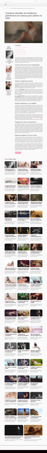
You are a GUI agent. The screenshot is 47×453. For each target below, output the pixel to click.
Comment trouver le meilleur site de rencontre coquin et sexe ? (10, 302)
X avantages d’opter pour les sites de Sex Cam (36, 318)
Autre (8, 8)
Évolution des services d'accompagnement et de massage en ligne (9, 61)
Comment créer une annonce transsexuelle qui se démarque (10, 203)
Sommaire (18, 45)
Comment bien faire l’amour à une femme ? (35, 269)
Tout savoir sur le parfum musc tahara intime (23, 417)
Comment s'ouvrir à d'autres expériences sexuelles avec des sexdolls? (22, 253)
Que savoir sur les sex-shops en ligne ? (23, 318)
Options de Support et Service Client (20, 54)
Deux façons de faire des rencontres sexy (10, 351)
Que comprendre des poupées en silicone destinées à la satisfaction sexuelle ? (14, 437)
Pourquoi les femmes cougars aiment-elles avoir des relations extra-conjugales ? (11, 237)
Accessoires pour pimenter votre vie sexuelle (11, 384)
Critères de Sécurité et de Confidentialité (21, 47)
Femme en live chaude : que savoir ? (36, 401)
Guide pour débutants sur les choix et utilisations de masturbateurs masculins (36, 187)
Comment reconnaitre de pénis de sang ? (36, 368)
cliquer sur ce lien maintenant (36, 118)
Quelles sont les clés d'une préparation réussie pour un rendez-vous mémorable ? (23, 270)
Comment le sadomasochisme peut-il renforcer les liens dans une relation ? (36, 237)
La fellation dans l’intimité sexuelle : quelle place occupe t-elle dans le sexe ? (36, 286)
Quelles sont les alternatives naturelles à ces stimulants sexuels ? (23, 335)
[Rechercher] (38, 1)
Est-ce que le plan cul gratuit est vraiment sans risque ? (36, 220)
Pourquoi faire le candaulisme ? (34, 384)
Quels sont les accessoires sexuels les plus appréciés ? (11, 285)
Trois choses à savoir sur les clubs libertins (36, 417)
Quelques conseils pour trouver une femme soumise (36, 352)
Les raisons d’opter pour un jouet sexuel (23, 302)
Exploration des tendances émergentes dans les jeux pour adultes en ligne (23, 187)
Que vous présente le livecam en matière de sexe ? (36, 335)
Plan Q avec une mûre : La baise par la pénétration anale (10, 269)
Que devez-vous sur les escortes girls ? (23, 368)
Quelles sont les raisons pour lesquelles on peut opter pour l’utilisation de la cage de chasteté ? (10, 253)
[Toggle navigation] (5, 4)
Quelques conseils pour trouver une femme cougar (11, 417)
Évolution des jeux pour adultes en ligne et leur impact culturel (23, 203)
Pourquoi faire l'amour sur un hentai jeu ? (11, 335)
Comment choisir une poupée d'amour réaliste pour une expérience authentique (9, 76)
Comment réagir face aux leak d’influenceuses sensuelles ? (36, 253)
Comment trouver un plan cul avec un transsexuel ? (10, 401)
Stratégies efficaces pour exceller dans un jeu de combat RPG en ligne (10, 187)
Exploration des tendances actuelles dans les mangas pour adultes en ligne (36, 203)
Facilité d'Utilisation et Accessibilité (20, 50)
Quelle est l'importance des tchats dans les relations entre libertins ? (23, 236)
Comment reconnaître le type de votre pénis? (23, 384)
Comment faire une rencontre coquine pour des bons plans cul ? (23, 286)
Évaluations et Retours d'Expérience (20, 52)
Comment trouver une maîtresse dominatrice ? (23, 401)
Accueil (5, 8)
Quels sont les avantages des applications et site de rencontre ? (10, 319)
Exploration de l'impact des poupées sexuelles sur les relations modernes (8, 92)
